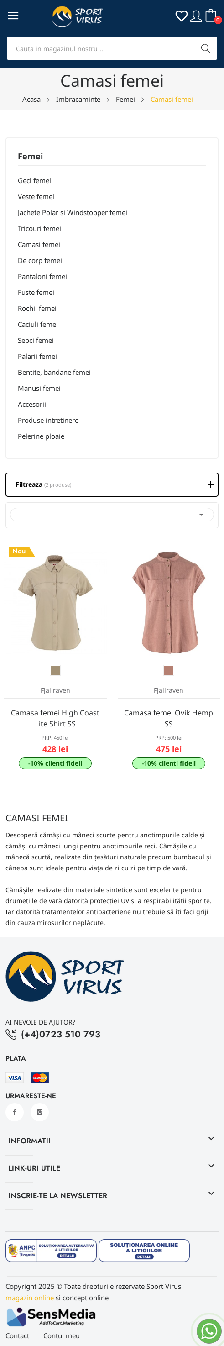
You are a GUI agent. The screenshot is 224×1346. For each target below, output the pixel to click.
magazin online (29, 1297)
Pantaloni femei (42, 276)
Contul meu (61, 1335)
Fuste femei (36, 292)
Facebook (14, 1112)
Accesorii (32, 404)
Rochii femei (37, 308)
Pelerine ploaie (41, 436)
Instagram (40, 1112)
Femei (30, 157)
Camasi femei (39, 244)
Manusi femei (39, 388)
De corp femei (40, 260)
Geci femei (34, 180)
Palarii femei (37, 356)
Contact (17, 1335)
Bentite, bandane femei (54, 372)
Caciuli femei (38, 324)
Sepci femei (36, 340)
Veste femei (36, 196)
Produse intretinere (48, 420)
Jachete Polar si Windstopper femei (72, 212)
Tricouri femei (39, 228)
